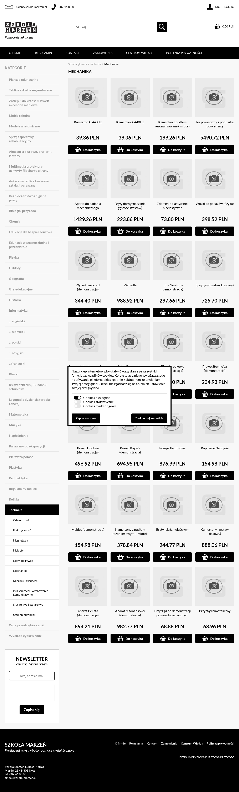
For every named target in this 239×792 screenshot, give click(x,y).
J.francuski (17, 363)
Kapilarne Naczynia (215, 448)
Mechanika (20, 570)
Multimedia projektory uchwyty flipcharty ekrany (29, 168)
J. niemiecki (17, 332)
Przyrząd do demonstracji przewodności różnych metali (172, 615)
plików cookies (102, 375)
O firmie (15, 53)
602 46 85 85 (67, 7)
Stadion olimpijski (24, 614)
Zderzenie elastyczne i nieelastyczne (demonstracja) (172, 208)
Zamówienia (103, 53)
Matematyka (18, 414)
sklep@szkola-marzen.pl (31, 7)
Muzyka (15, 425)
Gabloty (15, 268)
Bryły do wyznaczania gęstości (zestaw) (130, 206)
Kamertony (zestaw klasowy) (215, 531)
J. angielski (17, 321)
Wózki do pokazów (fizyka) (215, 203)
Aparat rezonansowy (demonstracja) (130, 613)
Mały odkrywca (23, 560)
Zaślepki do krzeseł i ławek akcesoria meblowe (29, 103)
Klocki (13, 374)
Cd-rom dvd (21, 520)
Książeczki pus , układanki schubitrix (28, 387)
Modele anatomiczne (24, 126)
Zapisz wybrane (86, 418)
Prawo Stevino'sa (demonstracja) (214, 368)
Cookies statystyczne (98, 402)
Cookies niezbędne (96, 398)
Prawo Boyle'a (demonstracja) (130, 450)
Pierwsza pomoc (21, 457)
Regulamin (43, 53)
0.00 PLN (228, 26)
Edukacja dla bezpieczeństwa (30, 232)
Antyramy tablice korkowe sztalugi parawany (29, 183)
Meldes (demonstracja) (87, 529)
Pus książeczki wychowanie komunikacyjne (30, 592)
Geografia (16, 278)
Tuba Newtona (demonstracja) (172, 287)
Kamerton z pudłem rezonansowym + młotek (172, 124)
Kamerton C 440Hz (88, 122)
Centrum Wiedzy (139, 53)
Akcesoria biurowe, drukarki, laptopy (30, 153)
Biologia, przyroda (22, 211)
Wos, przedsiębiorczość (27, 625)
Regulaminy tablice (23, 489)
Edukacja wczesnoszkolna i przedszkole (29, 244)
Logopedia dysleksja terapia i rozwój (30, 401)
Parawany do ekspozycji (27, 446)
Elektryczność (22, 530)
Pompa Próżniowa (172, 448)
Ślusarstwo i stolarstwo (28, 604)
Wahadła (130, 285)
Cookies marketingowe (99, 406)
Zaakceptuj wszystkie (149, 418)
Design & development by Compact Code (206, 757)
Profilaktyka (18, 478)
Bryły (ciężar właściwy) (172, 529)
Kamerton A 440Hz (130, 122)
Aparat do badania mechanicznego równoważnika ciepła (88, 208)
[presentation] (31, 693)
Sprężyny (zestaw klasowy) (215, 285)
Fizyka (14, 257)
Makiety (18, 550)
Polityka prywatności (184, 53)
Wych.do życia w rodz (25, 636)
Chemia (14, 221)
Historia (15, 300)
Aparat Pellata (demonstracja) (88, 613)
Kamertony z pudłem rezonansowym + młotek (130, 531)
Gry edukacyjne (21, 289)
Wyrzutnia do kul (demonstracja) (88, 287)
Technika (15, 510)
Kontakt (73, 53)
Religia (14, 499)
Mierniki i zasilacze (25, 581)
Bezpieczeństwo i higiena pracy (27, 198)
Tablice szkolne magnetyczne (30, 90)
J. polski (15, 342)
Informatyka (18, 310)
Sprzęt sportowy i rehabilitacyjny (22, 139)
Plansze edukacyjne (23, 79)
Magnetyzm (20, 540)
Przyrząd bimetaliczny (214, 611)
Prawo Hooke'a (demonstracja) (88, 450)
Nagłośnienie (18, 435)
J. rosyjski (16, 353)
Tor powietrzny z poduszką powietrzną (215, 124)
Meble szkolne (20, 115)
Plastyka (15, 467)
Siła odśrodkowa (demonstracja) (172, 368)
